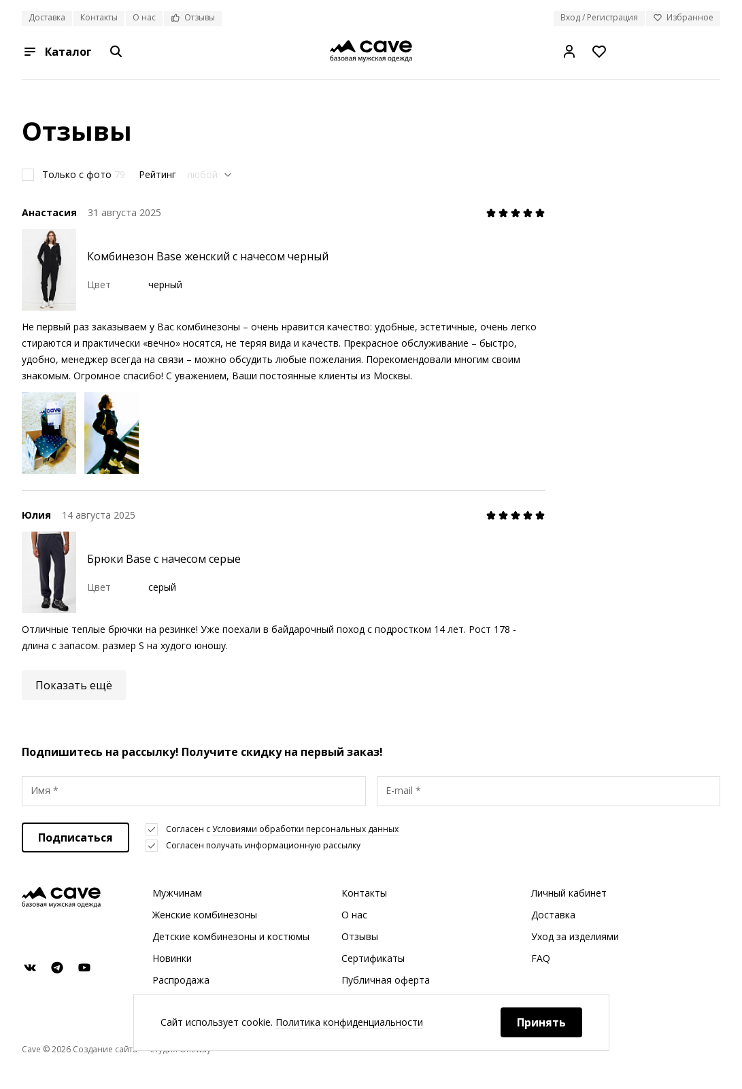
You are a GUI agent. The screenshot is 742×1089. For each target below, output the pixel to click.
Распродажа (180, 979)
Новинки (172, 958)
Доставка (47, 17)
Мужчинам (177, 892)
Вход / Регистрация (599, 17)
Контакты (99, 17)
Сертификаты (373, 958)
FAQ (540, 958)
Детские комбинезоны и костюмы (230, 936)
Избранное (683, 17)
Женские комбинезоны (204, 914)
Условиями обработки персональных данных (305, 829)
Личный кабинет (569, 892)
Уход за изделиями (575, 936)
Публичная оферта (385, 979)
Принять (541, 1022)
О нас (144, 17)
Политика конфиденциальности (349, 1022)
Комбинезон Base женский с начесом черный (207, 256)
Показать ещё (73, 685)
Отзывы (193, 17)
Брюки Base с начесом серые (164, 558)
